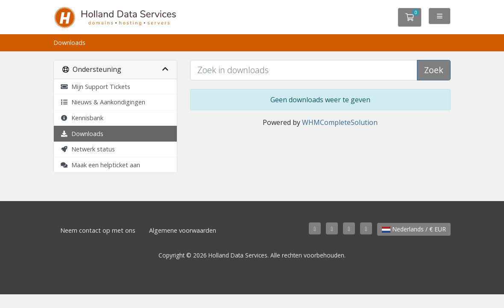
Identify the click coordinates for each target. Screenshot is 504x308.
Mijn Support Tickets (95, 87)
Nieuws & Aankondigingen (102, 102)
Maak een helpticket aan (100, 165)
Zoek (433, 70)
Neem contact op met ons (97, 230)
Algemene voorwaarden (182, 230)
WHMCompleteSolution (340, 122)
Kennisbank (81, 118)
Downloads (81, 134)
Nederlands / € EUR (414, 229)
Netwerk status (87, 149)
